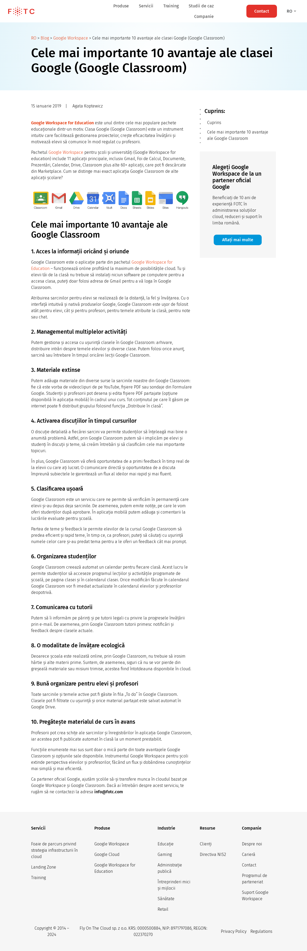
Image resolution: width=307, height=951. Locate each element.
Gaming (165, 854)
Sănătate (166, 898)
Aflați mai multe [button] (237, 239)
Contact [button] (261, 11)
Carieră (248, 854)
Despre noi (252, 843)
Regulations (261, 931)
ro (290, 11)
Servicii (146, 5)
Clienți (206, 843)
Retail (163, 909)
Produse (121, 5)
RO (33, 38)
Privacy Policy (233, 931)
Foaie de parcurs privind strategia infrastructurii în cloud (54, 850)
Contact (249, 865)
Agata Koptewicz (87, 106)
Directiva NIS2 (213, 854)
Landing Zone (43, 867)
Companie (204, 16)
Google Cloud (106, 854)
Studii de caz (201, 5)
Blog (45, 38)
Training (171, 5)
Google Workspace (70, 38)
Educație (166, 843)
